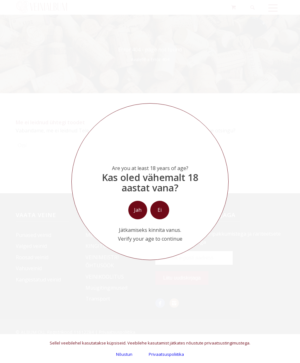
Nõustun (124, 354)
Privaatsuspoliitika (166, 354)
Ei (160, 209)
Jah (138, 209)
